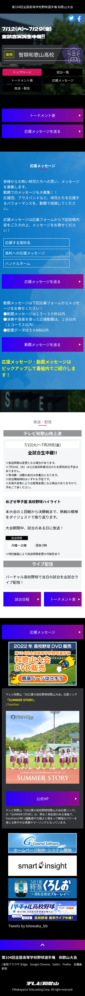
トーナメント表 (22, 80)
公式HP (42, 798)
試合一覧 (63, 72)
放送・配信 (22, 88)
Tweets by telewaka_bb (28, 925)
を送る (42, 281)
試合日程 (22, 599)
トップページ (22, 72)
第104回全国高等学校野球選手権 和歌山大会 (42, 7)
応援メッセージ (63, 80)
